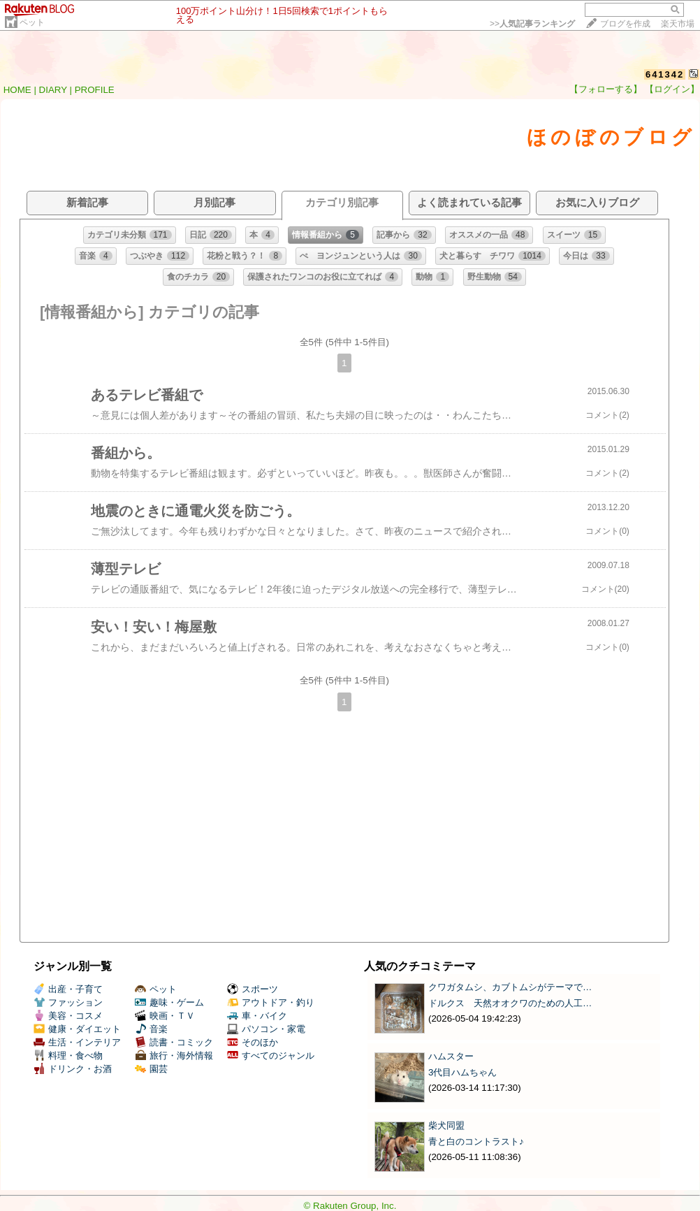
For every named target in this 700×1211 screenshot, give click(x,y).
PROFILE (95, 90)
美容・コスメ (68, 1015)
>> (532, 24)
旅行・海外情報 (174, 1055)
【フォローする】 (605, 89)
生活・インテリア (77, 1042)
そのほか (252, 1042)
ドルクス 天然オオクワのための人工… (510, 1003)
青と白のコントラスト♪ (476, 1141)
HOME (17, 90)
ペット (32, 22)
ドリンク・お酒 (73, 1069)
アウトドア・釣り (270, 1002)
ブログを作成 (625, 24)
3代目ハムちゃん (462, 1072)
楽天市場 (677, 24)
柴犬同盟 (446, 1125)
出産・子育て (68, 989)
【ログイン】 (672, 89)
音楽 (151, 1029)
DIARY (53, 90)
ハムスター (451, 1056)
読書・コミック (174, 1042)
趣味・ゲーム (169, 1002)
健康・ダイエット (77, 1029)
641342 (665, 74)
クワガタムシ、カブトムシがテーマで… (510, 987)
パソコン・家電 (266, 1029)
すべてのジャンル (270, 1055)
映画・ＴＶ (165, 1015)
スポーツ (252, 989)
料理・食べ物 (68, 1055)
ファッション (68, 1002)
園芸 (151, 1069)
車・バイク (257, 1015)
